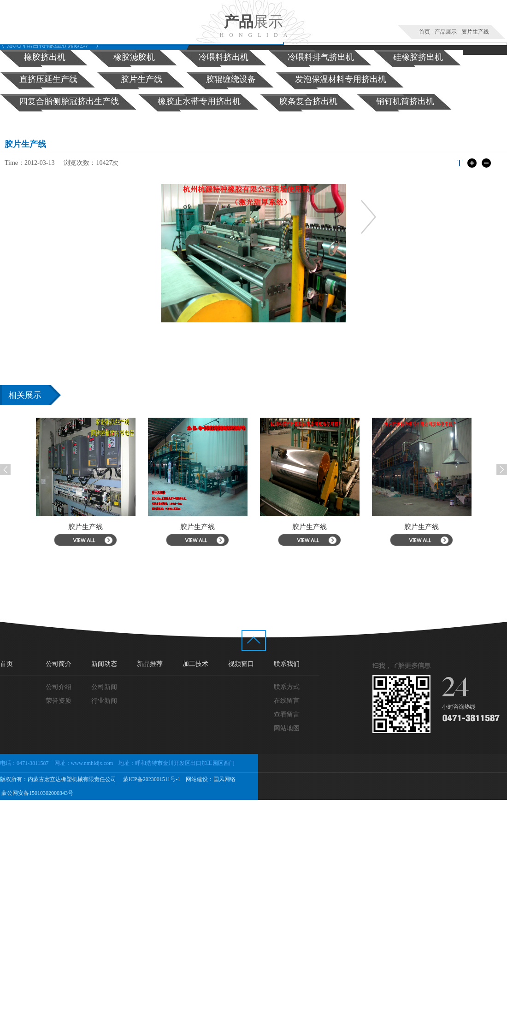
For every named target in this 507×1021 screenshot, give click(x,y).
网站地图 (287, 728)
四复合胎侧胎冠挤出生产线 (69, 101)
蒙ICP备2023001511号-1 (151, 779)
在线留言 (287, 700)
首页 (424, 32)
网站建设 (197, 779)
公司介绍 (58, 686)
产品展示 (446, 32)
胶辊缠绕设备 (231, 79)
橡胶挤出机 (44, 57)
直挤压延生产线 (48, 79)
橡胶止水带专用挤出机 (199, 101)
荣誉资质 (58, 700)
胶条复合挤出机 (308, 101)
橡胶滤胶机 (134, 57)
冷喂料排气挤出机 (321, 57)
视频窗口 (241, 663)
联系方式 (287, 686)
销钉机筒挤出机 (405, 101)
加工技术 (195, 663)
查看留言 (287, 714)
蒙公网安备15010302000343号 (36, 793)
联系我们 (287, 663)
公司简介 (58, 663)
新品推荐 (150, 663)
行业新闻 (104, 700)
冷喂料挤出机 (223, 57)
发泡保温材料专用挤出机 (340, 79)
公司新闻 (104, 686)
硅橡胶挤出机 (418, 57)
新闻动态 (104, 663)
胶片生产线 (475, 32)
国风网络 (224, 779)
